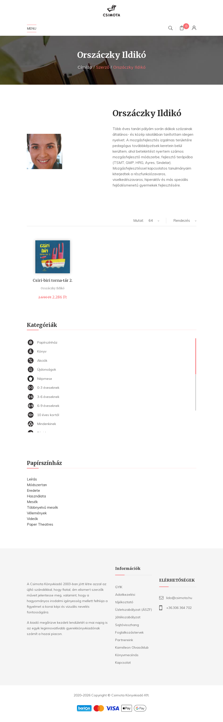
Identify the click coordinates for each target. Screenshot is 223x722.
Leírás (32, 479)
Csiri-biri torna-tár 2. (53, 280)
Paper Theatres (40, 524)
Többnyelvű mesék (42, 507)
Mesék (32, 502)
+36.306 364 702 (179, 608)
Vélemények (37, 513)
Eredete (33, 490)
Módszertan (37, 485)
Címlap (85, 67)
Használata (36, 496)
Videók (32, 518)
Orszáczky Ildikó (53, 288)
